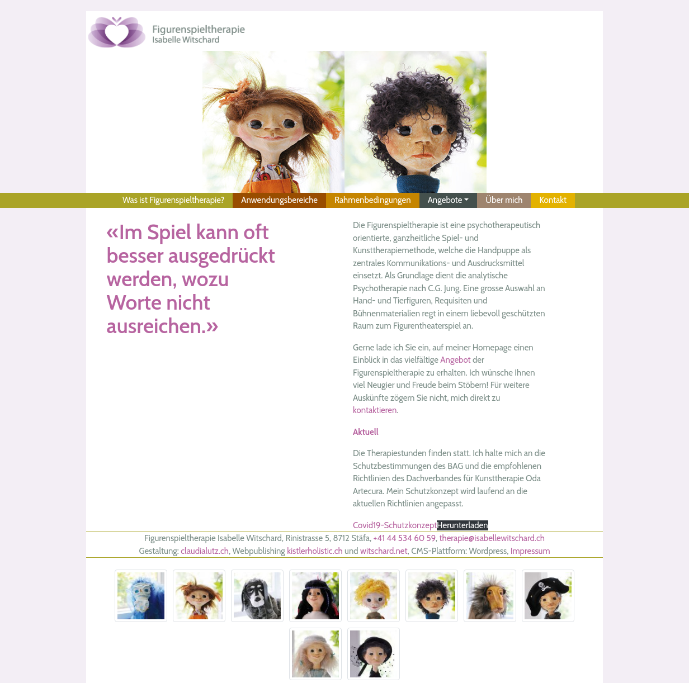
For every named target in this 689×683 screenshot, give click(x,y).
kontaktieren (375, 410)
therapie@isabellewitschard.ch (491, 538)
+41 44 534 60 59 (405, 538)
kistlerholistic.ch (314, 551)
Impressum (530, 551)
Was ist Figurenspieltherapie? (173, 200)
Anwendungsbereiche (279, 200)
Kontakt (553, 200)
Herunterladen (462, 525)
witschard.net (384, 551)
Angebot (455, 360)
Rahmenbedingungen (372, 200)
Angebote (445, 200)
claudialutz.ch (205, 551)
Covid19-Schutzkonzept (395, 525)
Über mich (503, 200)
